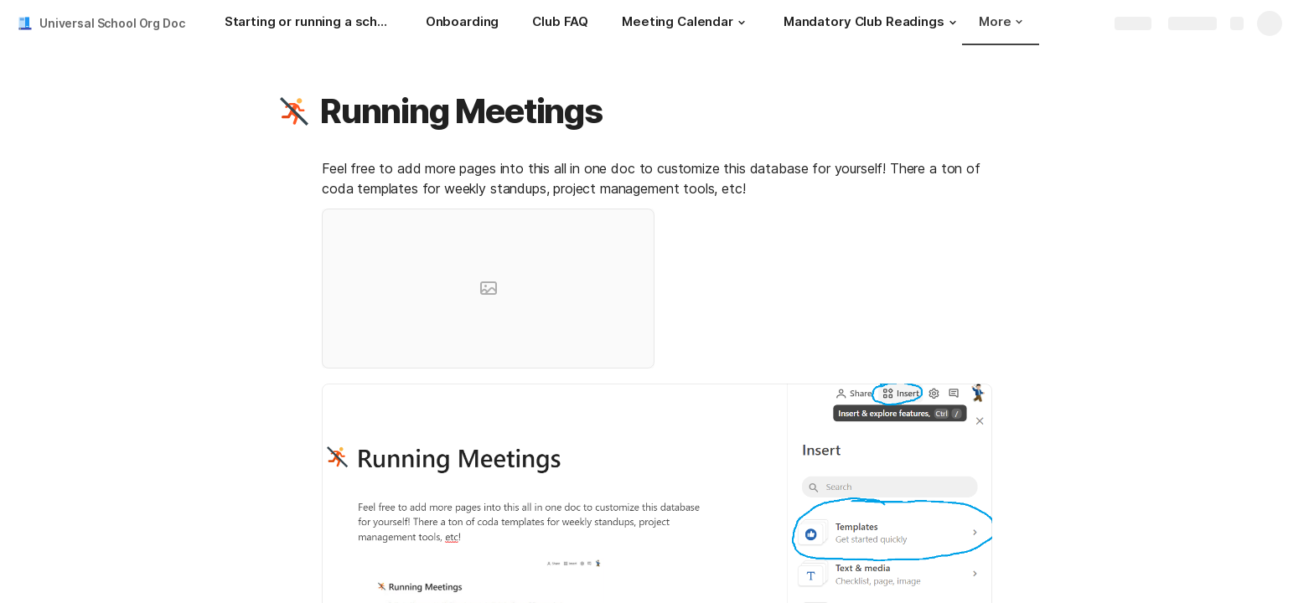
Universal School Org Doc (112, 23)
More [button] (1000, 21)
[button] (741, 22)
